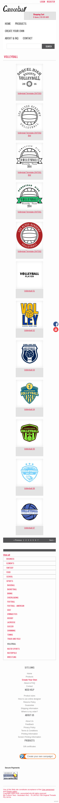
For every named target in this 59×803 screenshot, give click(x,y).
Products (20, 24)
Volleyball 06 (29, 488)
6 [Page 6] (35, 540)
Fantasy (9, 567)
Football (11, 601)
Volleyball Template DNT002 (29, 251)
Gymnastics (12, 614)
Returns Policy (29, 702)
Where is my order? (29, 712)
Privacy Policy (29, 727)
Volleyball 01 (29, 291)
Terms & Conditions (29, 731)
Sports (9, 581)
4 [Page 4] (30, 540)
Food (8, 572)
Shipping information (29, 708)
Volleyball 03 (29, 370)
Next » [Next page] (51, 540)
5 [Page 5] (33, 540)
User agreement (48, 789)
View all (6, 555)
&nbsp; (29, 77)
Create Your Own (14, 31)
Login (42, 1)
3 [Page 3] (28, 540)
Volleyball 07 (29, 528)
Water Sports (13, 648)
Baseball (11, 585)
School (9, 576)
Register (51, 1)
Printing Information (29, 734)
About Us (29, 721)
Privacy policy (11, 791)
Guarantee (29, 705)
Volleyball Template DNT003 (29, 93)
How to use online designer (29, 699)
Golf (9, 610)
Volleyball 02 (29, 330)
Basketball (12, 589)
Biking (9, 593)
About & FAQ (11, 38)
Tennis (10, 634)
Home (8, 24)
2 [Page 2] (25, 540)
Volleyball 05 (29, 449)
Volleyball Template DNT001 (29, 212)
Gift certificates (29, 746)
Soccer (10, 626)
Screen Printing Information (29, 737)
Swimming (11, 630)
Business (10, 558)
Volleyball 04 (29, 409)
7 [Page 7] (37, 540)
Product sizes (29, 696)
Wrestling (11, 657)
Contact (28, 38)
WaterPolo (12, 653)
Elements (10, 563)
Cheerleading (12, 597)
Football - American (15, 605)
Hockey (10, 618)
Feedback (29, 724)
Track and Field (13, 638)
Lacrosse (11, 622)
